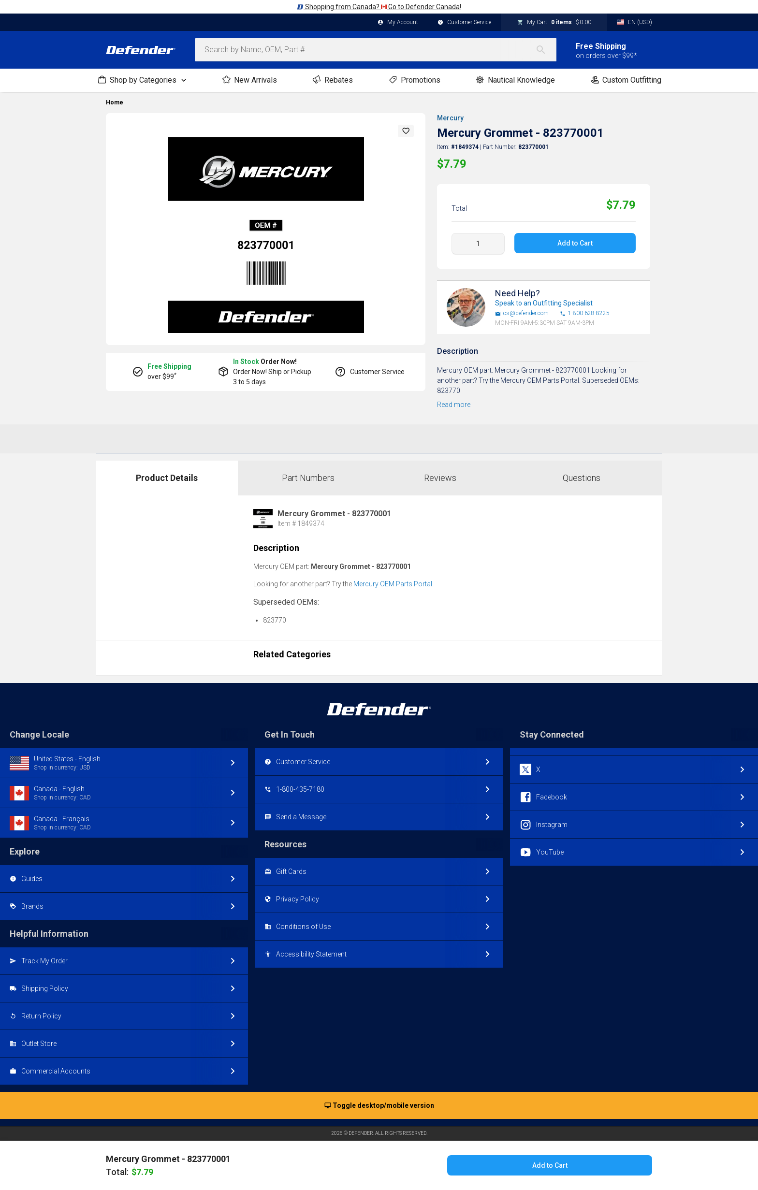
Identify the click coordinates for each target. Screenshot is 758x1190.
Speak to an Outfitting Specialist (544, 303)
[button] (406, 131)
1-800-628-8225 (585, 313)
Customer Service (464, 23)
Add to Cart (575, 243)
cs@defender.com (522, 313)
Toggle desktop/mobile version (379, 1106)
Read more (453, 404)
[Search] (545, 49)
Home (114, 102)
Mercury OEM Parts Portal (392, 584)
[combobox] (375, 49)
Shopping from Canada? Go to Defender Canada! (379, 7)
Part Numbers (308, 478)
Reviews (440, 478)
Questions (581, 478)
